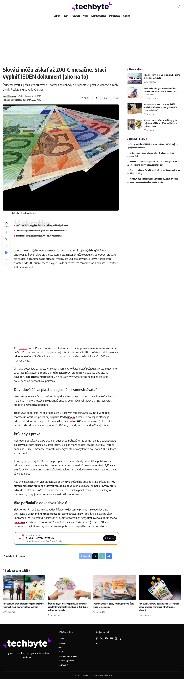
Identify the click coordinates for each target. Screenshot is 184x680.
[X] (101, 639)
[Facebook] (97, 639)
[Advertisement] (92, 40)
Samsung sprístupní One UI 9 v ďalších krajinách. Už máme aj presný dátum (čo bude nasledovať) (160, 105)
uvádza (23, 348)
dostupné (73, 509)
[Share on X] (96, 98)
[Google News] (111, 639)
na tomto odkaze (97, 526)
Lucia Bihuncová (10, 96)
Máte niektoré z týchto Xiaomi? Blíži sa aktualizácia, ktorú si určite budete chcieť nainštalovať (161, 89)
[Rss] (97, 645)
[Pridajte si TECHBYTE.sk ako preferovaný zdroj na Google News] (66, 538)
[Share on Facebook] (92, 98)
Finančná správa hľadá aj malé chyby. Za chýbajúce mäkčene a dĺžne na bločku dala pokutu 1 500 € (161, 121)
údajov (72, 417)
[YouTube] (106, 639)
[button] (179, 6)
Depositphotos (30, 213)
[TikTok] (120, 639)
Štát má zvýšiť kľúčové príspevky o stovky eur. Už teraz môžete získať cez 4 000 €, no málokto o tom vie (68, 607)
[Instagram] (116, 639)
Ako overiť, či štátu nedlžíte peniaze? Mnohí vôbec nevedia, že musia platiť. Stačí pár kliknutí (159, 607)
